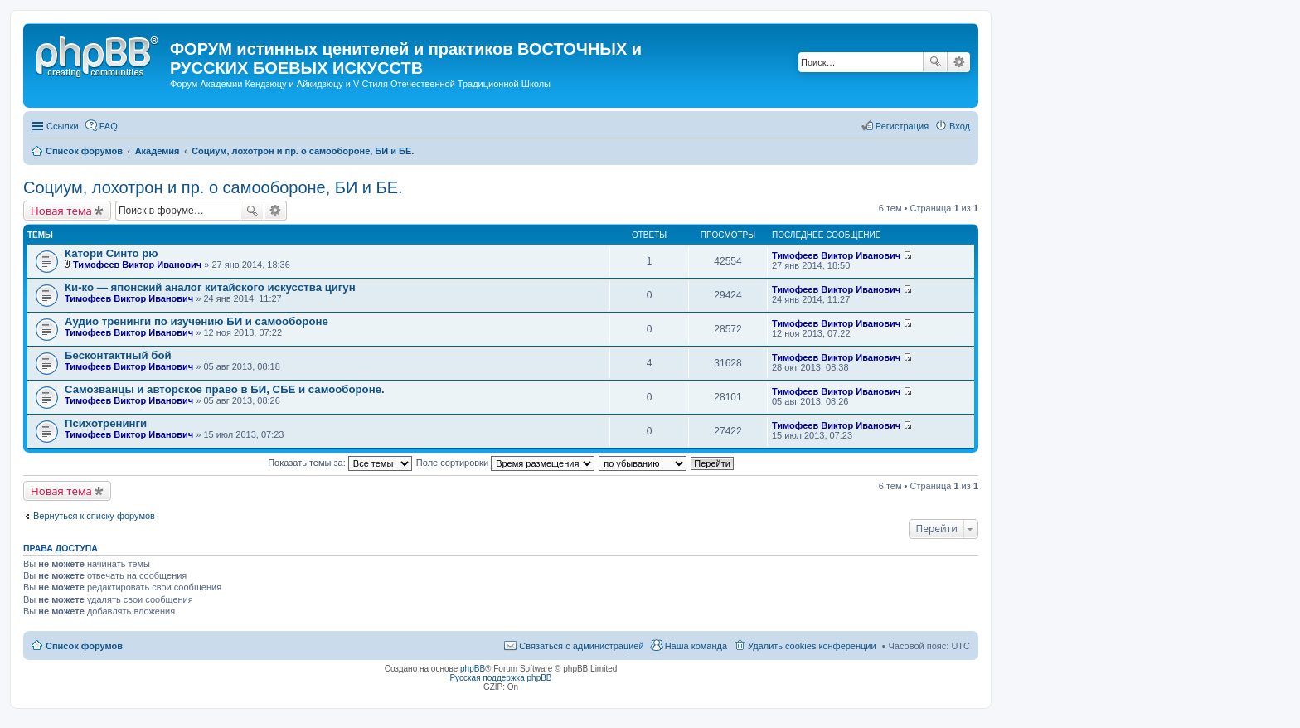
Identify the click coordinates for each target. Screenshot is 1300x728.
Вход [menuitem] (959, 126)
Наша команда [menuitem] (696, 646)
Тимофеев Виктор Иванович (137, 264)
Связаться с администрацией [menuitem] (581, 646)
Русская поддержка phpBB (500, 677)
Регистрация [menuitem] (902, 126)
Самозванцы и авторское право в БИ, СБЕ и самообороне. (225, 389)
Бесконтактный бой (118, 355)
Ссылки (62, 126)
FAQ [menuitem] (108, 126)
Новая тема (61, 210)
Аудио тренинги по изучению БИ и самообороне (196, 321)
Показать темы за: (340, 463)
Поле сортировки (505, 463)
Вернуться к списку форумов (94, 516)
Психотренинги (106, 423)
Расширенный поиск (959, 62)
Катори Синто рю (111, 253)
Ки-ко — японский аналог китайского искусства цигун (210, 287)
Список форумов (84, 646)
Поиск (935, 62)
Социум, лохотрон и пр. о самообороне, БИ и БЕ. (213, 187)
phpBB (472, 668)
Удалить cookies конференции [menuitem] (812, 646)
